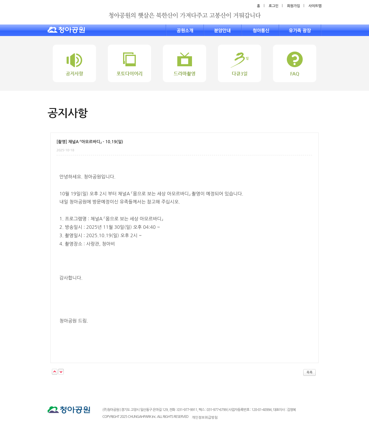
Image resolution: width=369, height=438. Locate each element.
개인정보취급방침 (205, 417)
